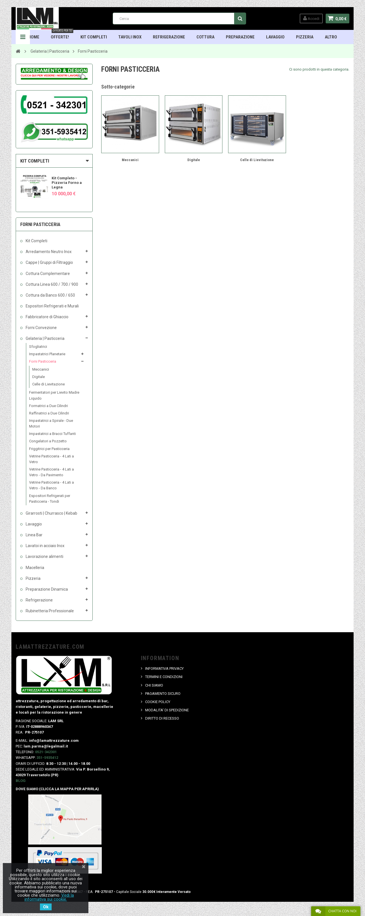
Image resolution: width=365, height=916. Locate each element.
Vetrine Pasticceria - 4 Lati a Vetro (51, 459)
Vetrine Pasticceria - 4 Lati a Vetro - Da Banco (51, 485)
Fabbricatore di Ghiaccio (46, 317)
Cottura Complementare (47, 273)
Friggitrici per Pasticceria (49, 449)
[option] (54, 184)
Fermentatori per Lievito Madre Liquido (54, 395)
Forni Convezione (41, 327)
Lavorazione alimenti (44, 556)
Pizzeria (304, 37)
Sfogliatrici (38, 346)
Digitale (38, 377)
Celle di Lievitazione (48, 384)
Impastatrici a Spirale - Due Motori (51, 423)
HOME (33, 37)
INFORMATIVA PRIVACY (164, 668)
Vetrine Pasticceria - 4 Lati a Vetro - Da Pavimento (51, 472)
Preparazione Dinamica (46, 589)
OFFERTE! (62, 35)
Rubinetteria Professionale (49, 611)
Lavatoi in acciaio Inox (44, 545)
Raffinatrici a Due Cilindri (49, 413)
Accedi (311, 18)
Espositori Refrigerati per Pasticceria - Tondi (49, 499)
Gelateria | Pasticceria (44, 338)
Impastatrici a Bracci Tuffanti (52, 434)
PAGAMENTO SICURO (163, 693)
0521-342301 (46, 752)
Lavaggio (275, 37)
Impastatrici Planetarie (47, 354)
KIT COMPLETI (34, 161)
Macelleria (34, 567)
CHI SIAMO (154, 685)
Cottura (205, 37)
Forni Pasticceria (42, 361)
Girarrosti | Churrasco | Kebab (51, 513)
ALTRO (331, 37)
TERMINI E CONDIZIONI (163, 677)
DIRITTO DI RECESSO (162, 718)
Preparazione (240, 37)
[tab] (54, 161)
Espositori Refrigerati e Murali (52, 306)
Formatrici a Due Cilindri (48, 406)
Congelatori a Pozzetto (48, 441)
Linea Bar (33, 535)
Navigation (23, 37)
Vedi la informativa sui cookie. (49, 897)
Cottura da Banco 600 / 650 (50, 295)
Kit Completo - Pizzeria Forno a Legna (67, 182)
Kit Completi (93, 37)
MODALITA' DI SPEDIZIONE (167, 710)
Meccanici (40, 369)
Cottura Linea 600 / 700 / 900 (51, 284)
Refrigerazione (169, 37)
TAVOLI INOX (129, 37)
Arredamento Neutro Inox (48, 251)
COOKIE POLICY (157, 702)
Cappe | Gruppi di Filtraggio (49, 262)
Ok (45, 906)
